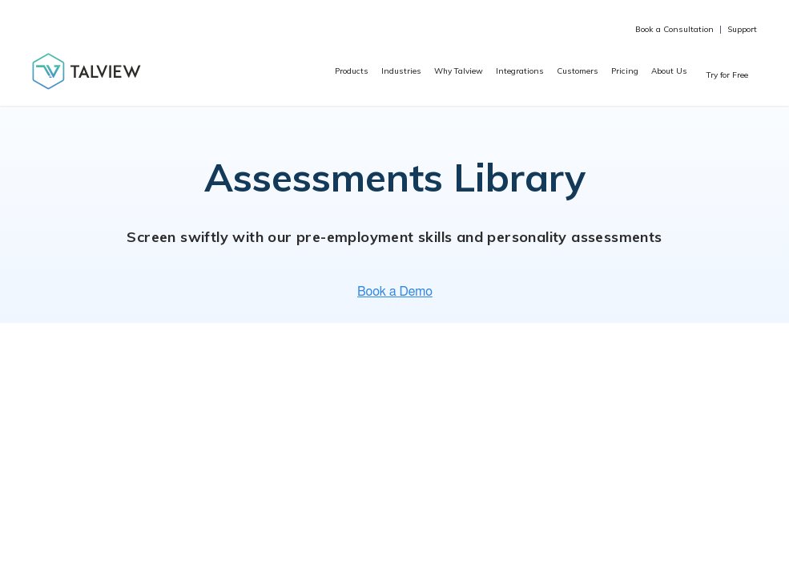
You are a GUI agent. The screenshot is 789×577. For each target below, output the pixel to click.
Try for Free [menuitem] (727, 75)
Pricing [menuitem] (624, 71)
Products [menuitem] (351, 71)
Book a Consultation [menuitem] (674, 30)
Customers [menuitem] (577, 71)
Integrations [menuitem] (520, 71)
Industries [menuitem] (401, 71)
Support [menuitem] (742, 30)
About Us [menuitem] (669, 71)
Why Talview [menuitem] (458, 71)
